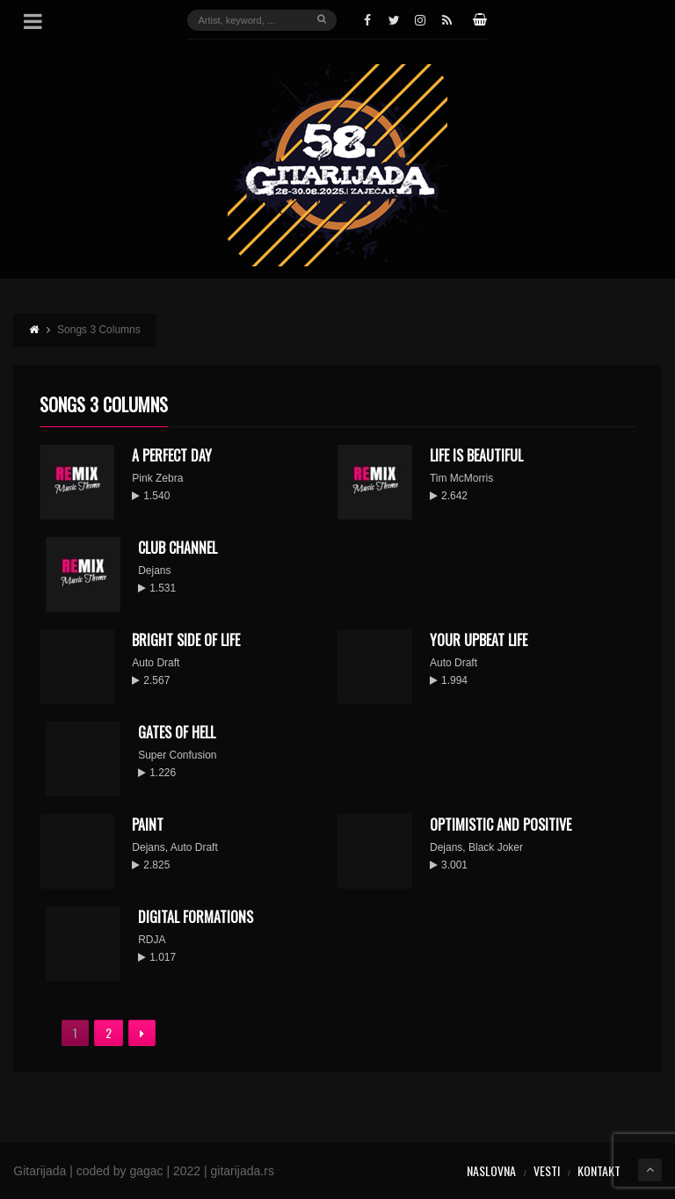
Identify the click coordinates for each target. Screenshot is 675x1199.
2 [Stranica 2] (108, 1032)
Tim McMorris (461, 478)
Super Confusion (177, 755)
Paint (147, 824)
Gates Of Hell (176, 732)
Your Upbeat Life (478, 639)
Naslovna (491, 1170)
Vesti (546, 1170)
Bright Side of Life (186, 639)
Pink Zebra (157, 478)
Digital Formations (195, 916)
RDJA (151, 940)
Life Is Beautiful (476, 455)
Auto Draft (155, 663)
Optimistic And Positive (500, 824)
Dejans (154, 570)
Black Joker (495, 847)
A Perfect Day (172, 455)
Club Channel (177, 547)
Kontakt (599, 1170)
